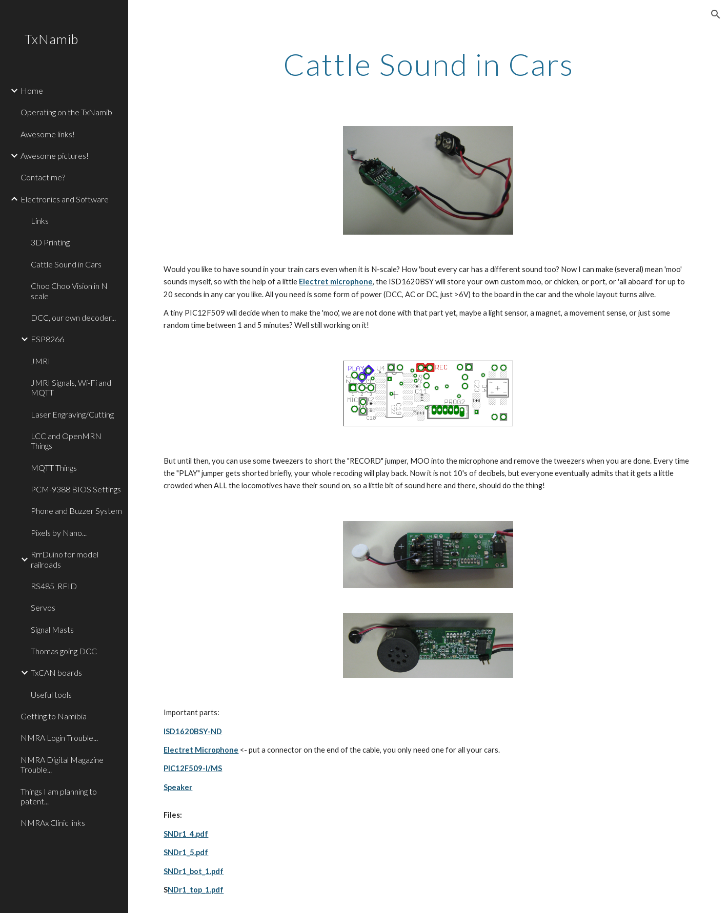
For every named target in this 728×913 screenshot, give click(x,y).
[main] (427, 64)
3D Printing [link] (50, 242)
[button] (715, 14)
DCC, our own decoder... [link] (73, 317)
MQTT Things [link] (54, 467)
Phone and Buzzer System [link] (76, 510)
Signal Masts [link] (52, 629)
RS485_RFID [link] (54, 586)
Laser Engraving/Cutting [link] (72, 414)
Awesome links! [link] (48, 134)
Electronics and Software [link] (65, 199)
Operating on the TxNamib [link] (66, 112)
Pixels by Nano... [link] (59, 532)
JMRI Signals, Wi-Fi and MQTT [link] (71, 387)
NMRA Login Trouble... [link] (59, 737)
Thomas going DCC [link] (64, 651)
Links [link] (40, 220)
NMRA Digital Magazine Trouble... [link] (62, 764)
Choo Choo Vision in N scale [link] (69, 290)
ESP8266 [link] (47, 339)
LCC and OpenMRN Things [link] (66, 440)
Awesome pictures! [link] (55, 155)
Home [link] (32, 90)
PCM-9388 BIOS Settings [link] (76, 489)
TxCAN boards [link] (56, 672)
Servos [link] (43, 607)
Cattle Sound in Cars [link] (66, 264)
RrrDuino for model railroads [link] (64, 559)
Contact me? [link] (43, 177)
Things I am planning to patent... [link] (59, 796)
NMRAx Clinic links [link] (53, 822)
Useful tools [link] (51, 694)
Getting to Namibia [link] (54, 716)
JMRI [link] (40, 361)
